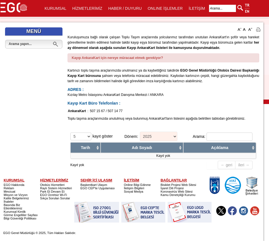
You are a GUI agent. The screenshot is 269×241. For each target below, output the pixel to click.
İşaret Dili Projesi (172, 188)
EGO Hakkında (14, 184)
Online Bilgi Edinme (137, 184)
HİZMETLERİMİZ (87, 8)
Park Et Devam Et (52, 191)
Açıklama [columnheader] (219, 147)
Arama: (222, 137)
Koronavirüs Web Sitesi (177, 191)
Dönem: (131, 136)
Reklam (9, 188)
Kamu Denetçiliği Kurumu (178, 195)
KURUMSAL (55, 8)
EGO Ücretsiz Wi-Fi (53, 195)
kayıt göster (91, 136)
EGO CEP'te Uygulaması (97, 188)
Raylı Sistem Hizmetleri (56, 188)
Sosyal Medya (133, 191)
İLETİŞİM (197, 8)
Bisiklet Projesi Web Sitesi (178, 184)
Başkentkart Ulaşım (93, 184)
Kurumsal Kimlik (15, 211)
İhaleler (9, 201)
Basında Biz (12, 205)
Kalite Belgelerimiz (16, 198)
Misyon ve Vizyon (15, 195)
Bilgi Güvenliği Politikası (20, 218)
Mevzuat (9, 191)
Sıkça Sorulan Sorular (55, 198)
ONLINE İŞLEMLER (165, 8)
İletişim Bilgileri (134, 188)
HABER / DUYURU (125, 8)
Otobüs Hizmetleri (52, 184)
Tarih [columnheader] (85, 147)
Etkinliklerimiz (13, 208)
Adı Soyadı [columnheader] (142, 147)
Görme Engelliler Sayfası (21, 215)
